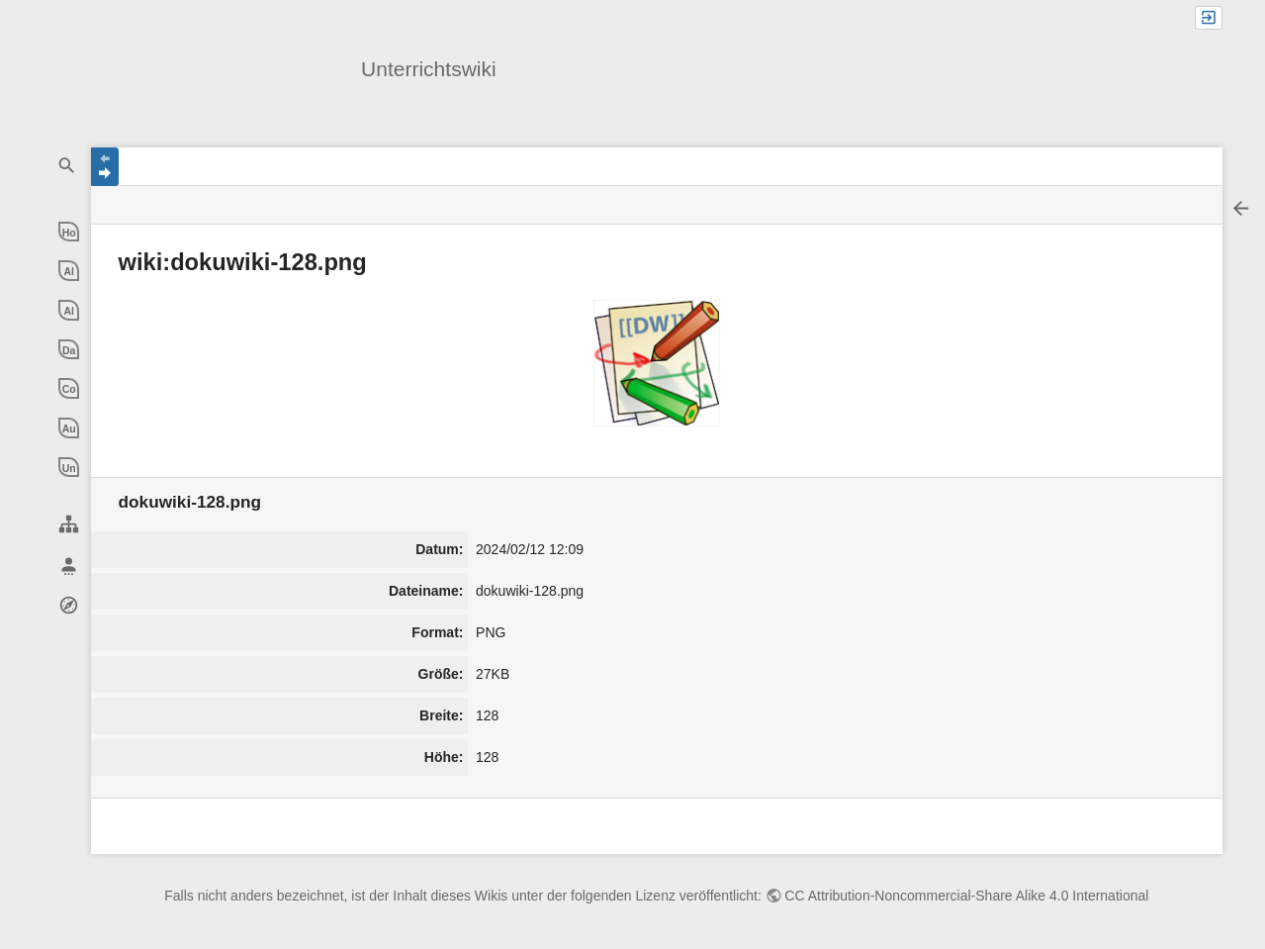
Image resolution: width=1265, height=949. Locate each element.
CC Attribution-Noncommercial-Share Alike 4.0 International (966, 895)
